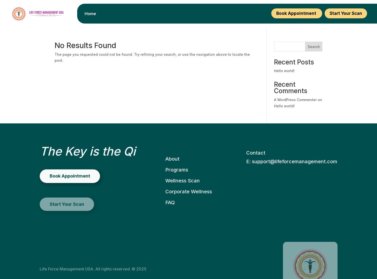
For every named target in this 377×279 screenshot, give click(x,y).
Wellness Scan (182, 191)
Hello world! (284, 71)
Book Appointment (296, 13)
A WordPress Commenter (295, 100)
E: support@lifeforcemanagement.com (291, 173)
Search (314, 47)
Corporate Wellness (188, 201)
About (172, 169)
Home (90, 14)
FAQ (170, 212)
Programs (176, 180)
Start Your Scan (346, 13)
